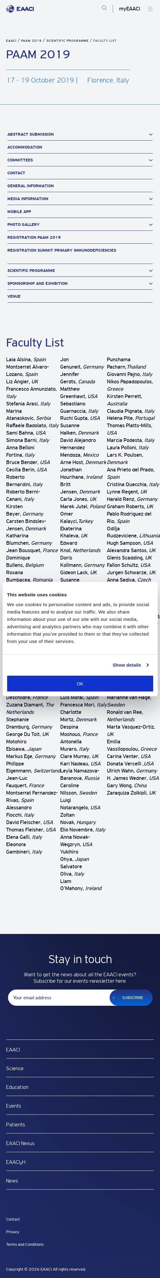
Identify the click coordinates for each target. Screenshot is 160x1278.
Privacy (12, 1231)
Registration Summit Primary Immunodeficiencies (61, 250)
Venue (14, 296)
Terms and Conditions (25, 1244)
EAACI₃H (15, 1162)
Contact (16, 173)
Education (17, 1087)
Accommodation (24, 147)
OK (80, 683)
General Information (30, 185)
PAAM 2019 (32, 41)
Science (15, 1068)
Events (13, 1106)
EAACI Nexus (20, 1143)
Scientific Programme (68, 41)
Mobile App (19, 211)
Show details (127, 665)
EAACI (11, 41)
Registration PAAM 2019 (34, 237)
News (12, 1181)
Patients (15, 1125)
